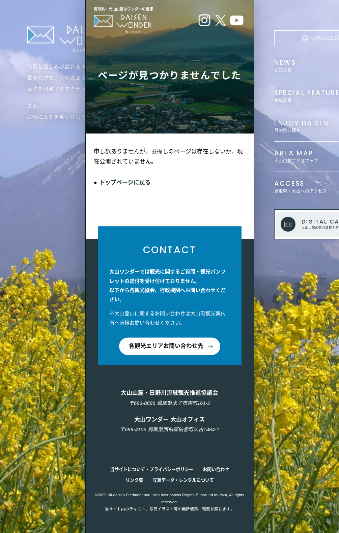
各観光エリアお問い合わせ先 (166, 346)
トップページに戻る (125, 182)
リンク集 (134, 480)
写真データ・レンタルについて (183, 480)
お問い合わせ (216, 469)
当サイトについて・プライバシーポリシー (151, 469)
